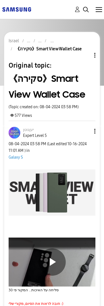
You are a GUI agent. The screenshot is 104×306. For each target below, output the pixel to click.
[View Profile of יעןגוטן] (28, 129)
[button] (86, 131)
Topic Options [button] (85, 55)
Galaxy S (16, 157)
